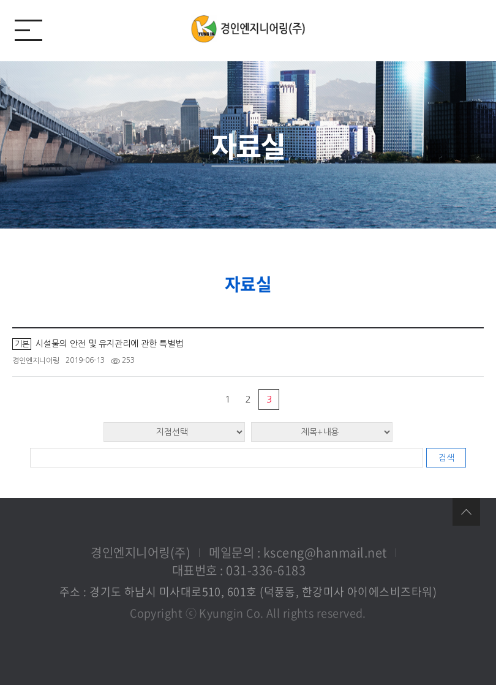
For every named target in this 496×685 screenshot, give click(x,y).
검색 (446, 457)
